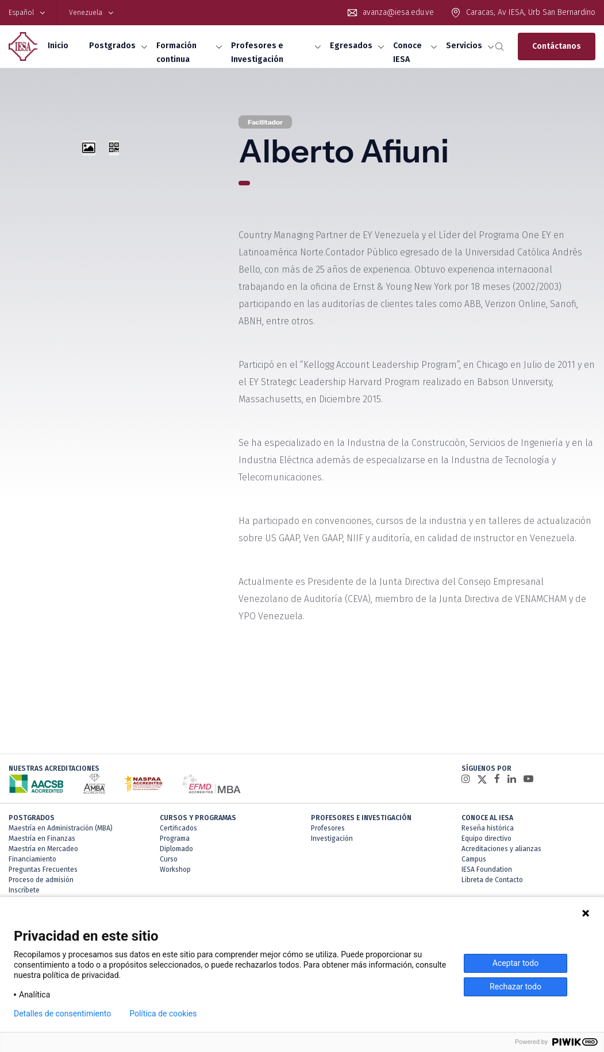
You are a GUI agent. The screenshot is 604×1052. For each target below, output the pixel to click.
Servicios (464, 46)
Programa (175, 838)
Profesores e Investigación (257, 52)
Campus (473, 859)
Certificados (178, 828)
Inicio (58, 46)
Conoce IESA (407, 52)
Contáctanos (556, 46)
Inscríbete (24, 890)
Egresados (351, 46)
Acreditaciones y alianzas (501, 849)
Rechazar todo (515, 986)
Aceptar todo (515, 963)
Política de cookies (163, 1013)
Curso (169, 859)
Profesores (328, 828)
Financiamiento (32, 859)
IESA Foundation (486, 869)
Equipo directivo (486, 838)
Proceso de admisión (41, 880)
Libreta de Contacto (492, 880)
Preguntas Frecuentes (43, 869)
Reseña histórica (487, 828)
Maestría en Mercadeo (43, 849)
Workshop (175, 869)
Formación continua (176, 52)
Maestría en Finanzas (42, 838)
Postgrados (112, 46)
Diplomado (176, 849)
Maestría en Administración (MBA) (61, 828)
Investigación (332, 838)
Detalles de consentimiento (62, 1013)
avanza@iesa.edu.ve (398, 12)
